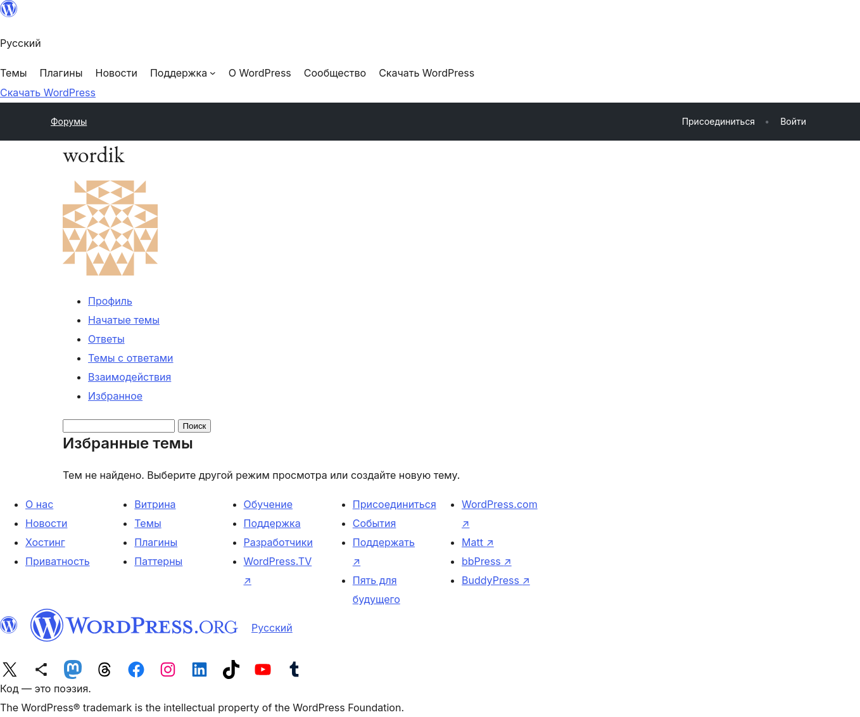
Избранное (115, 396)
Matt (478, 542)
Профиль (110, 301)
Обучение (268, 504)
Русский (272, 627)
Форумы (69, 121)
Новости (46, 523)
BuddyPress (496, 580)
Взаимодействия (129, 377)
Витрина (154, 504)
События (374, 523)
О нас (39, 504)
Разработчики (278, 542)
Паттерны (158, 561)
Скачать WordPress (48, 92)
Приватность (57, 561)
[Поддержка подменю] (183, 73)
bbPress (487, 561)
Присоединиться (394, 504)
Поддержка (272, 523)
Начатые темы (124, 320)
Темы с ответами (131, 358)
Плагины (155, 542)
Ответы (106, 339)
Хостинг (45, 542)
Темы (147, 523)
